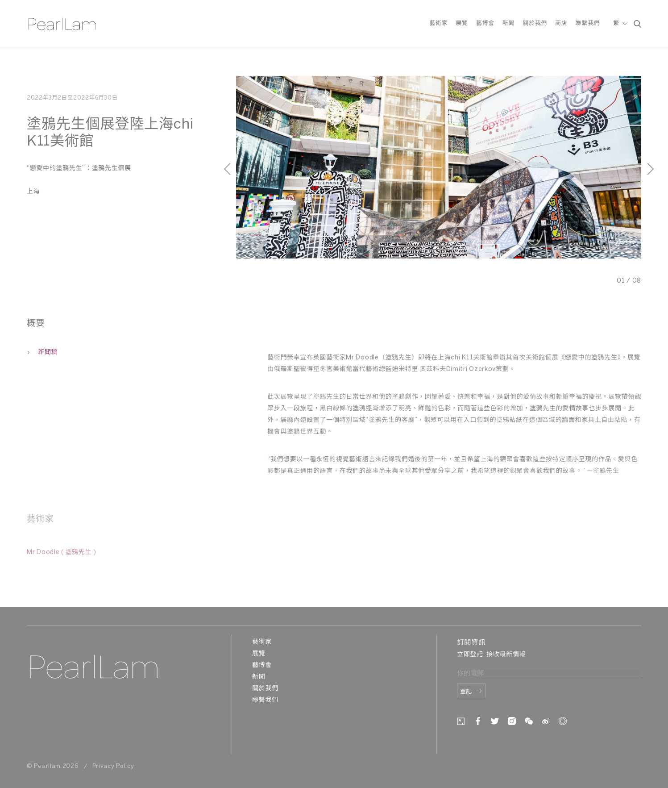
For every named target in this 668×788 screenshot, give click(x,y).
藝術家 (438, 24)
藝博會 (485, 24)
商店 (561, 24)
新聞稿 (42, 352)
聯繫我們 (587, 24)
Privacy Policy (113, 766)
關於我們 (535, 24)
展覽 (462, 24)
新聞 (508, 24)
